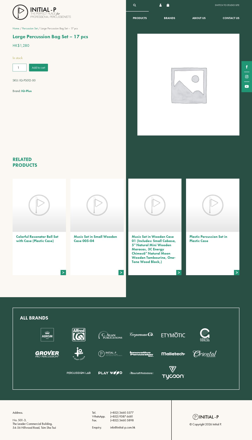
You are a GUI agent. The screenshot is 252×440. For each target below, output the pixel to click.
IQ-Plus (26, 91)
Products (140, 18)
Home (16, 28)
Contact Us (231, 18)
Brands (169, 18)
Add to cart (38, 67)
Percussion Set (30, 28)
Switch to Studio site (227, 5)
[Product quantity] (20, 67)
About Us (199, 18)
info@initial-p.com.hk (122, 427)
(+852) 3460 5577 (122, 412)
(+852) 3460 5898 (122, 420)
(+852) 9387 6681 (121, 416)
